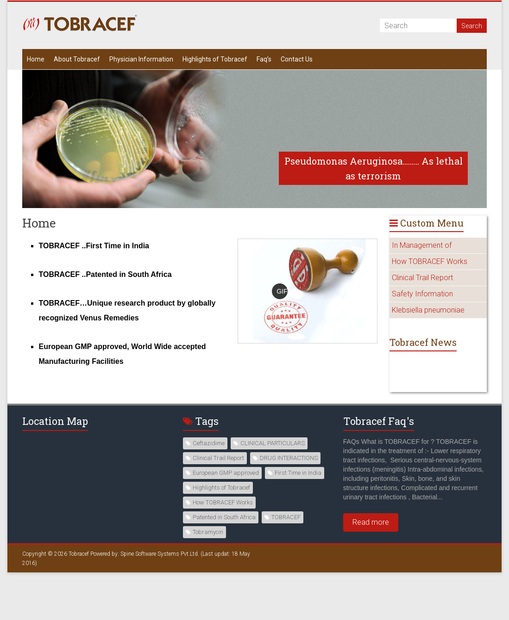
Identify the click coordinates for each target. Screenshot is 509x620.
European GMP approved (226, 472)
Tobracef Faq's (378, 421)
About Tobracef (77, 59)
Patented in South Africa (224, 517)
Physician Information (141, 59)
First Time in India (298, 472)
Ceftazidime (209, 443)
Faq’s (264, 59)
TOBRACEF (286, 517)
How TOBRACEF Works (429, 261)
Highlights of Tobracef (214, 59)
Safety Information (422, 293)
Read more (370, 522)
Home (35, 59)
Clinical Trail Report (422, 277)
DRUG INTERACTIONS (289, 457)
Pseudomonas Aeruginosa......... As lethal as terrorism (373, 168)
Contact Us (297, 59)
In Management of (422, 245)
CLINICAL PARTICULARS (272, 443)
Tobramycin (208, 531)
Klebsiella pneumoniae (428, 310)
